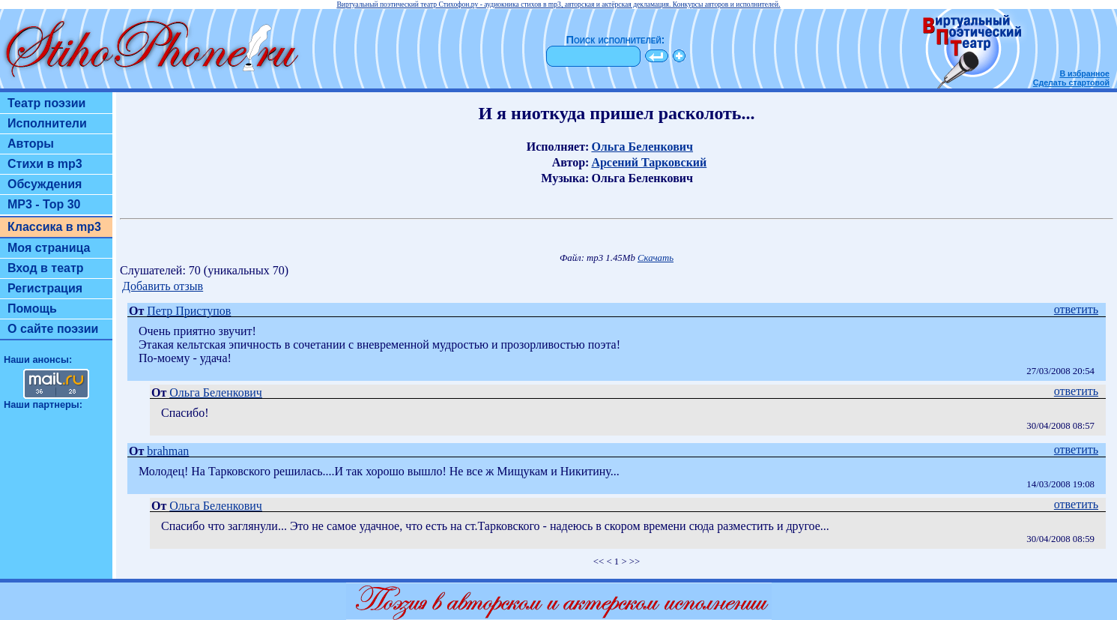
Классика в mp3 (54, 226)
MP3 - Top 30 (44, 204)
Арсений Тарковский (648, 162)
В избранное (1084, 73)
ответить (1076, 309)
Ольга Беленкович (642, 146)
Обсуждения (44, 184)
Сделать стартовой (1071, 82)
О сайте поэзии (52, 328)
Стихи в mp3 (44, 163)
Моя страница (49, 247)
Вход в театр (45, 268)
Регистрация (44, 288)
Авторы (30, 143)
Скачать (655, 258)
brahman (168, 451)
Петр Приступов (189, 310)
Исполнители (47, 123)
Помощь (32, 308)
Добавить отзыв (162, 286)
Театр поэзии (46, 103)
